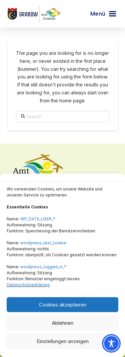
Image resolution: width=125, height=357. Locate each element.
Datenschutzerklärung (28, 284)
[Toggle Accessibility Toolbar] (111, 343)
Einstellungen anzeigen (63, 341)
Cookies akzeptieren (62, 304)
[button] (103, 14)
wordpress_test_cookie (43, 242)
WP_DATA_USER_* (37, 218)
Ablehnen (62, 323)
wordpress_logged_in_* (43, 266)
